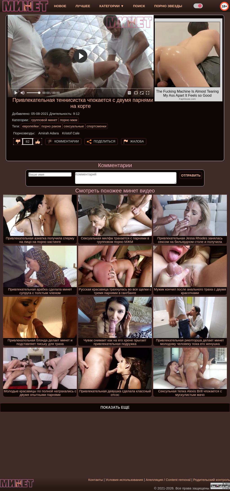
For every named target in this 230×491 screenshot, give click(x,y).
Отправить (191, 175)
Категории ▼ (112, 6)
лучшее (82, 6)
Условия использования (124, 480)
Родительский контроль (211, 480)
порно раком (51, 126)
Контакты (95, 480)
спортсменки (96, 126)
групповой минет (44, 120)
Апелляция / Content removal (168, 480)
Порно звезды (168, 6)
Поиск (139, 6)
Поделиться (104, 141)
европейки (30, 126)
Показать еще (114, 407)
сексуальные (74, 126)
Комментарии (66, 141)
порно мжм (68, 120)
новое (60, 6)
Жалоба (137, 141)
